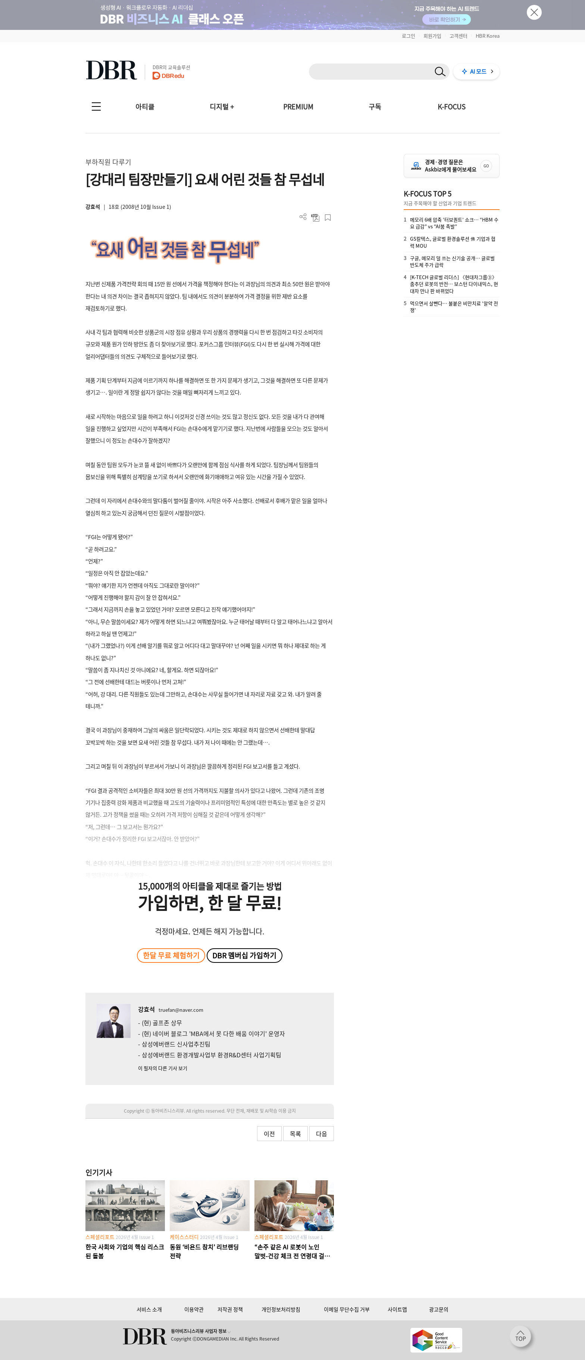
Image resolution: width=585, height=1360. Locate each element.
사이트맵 (397, 1309)
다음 (321, 1133)
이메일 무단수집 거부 (347, 1309)
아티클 (144, 107)
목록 (295, 1133)
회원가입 (432, 35)
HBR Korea (488, 35)
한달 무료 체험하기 (171, 955)
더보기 (303, 217)
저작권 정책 (230, 1309)
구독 (375, 107)
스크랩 (328, 217)
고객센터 (458, 35)
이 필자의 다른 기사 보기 (162, 1068)
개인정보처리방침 (281, 1309)
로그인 (408, 35)
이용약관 (194, 1309)
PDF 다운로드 (315, 217)
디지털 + (222, 107)
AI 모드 (478, 71)
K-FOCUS (452, 107)
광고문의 (438, 1309)
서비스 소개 (149, 1309)
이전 (269, 1133)
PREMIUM (298, 107)
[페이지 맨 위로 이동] (522, 1339)
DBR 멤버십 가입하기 (244, 955)
